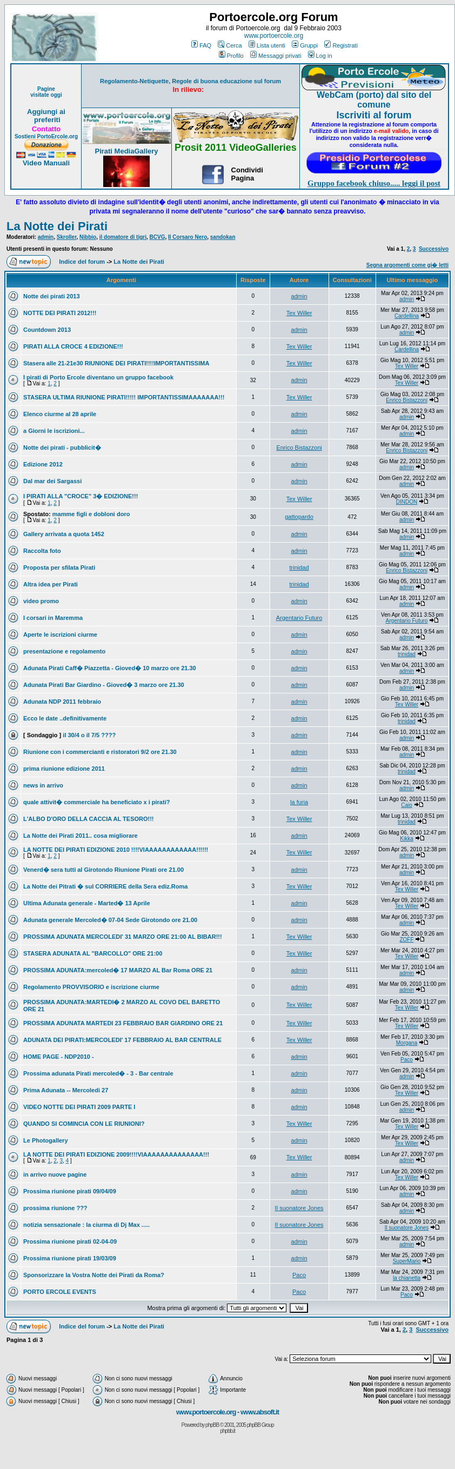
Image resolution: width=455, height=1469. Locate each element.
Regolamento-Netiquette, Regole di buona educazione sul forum (190, 81)
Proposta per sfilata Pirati (59, 567)
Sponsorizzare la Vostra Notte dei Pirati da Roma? (93, 1275)
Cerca (230, 45)
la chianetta (406, 1278)
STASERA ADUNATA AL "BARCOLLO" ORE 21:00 (92, 953)
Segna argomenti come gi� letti (407, 265)
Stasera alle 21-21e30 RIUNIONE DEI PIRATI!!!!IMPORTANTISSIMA (116, 363)
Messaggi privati (275, 55)
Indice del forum (82, 261)
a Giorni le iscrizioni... (54, 431)
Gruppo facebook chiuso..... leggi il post (373, 183)
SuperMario (407, 1261)
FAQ (201, 45)
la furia (299, 802)
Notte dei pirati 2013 (51, 296)
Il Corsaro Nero (187, 237)
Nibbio (87, 237)
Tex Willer (299, 313)
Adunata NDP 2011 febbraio (62, 701)
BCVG (157, 237)
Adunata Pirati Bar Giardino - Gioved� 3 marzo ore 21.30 (103, 685)
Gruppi (305, 45)
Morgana (406, 1043)
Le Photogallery (45, 1140)
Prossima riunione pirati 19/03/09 (69, 1258)
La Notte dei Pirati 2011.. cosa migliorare (80, 835)
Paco (406, 1060)
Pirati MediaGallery (126, 151)
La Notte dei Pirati (57, 226)
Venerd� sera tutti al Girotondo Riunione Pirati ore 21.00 (103, 869)
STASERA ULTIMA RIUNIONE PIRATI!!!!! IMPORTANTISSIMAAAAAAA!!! (123, 397)
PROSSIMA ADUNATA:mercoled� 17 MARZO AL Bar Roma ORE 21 (117, 970)
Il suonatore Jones (299, 1208)
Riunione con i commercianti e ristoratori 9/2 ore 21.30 (100, 752)
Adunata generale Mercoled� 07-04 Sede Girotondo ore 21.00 (110, 920)
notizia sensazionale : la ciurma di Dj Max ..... (86, 1224)
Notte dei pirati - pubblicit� (62, 447)
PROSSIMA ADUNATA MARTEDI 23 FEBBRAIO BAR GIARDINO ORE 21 (123, 1023)
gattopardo (299, 516)
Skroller (67, 237)
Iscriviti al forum (373, 115)
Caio (406, 805)
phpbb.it (227, 1431)
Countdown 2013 (47, 329)
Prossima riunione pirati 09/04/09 (69, 1191)
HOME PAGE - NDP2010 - (58, 1056)
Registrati (340, 45)
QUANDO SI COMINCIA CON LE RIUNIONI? (83, 1123)
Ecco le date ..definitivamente (64, 718)
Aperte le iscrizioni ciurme (60, 634)
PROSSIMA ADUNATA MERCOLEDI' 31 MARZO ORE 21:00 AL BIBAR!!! (122, 936)
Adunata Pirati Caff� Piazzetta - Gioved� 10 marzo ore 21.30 (109, 668)
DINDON (406, 502)
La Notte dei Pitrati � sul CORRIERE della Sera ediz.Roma (105, 886)
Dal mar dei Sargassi (52, 481)
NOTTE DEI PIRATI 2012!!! (59, 313)
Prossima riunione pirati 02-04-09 (70, 1241)
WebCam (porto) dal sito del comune (374, 99)
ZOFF (406, 940)
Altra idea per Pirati (50, 584)
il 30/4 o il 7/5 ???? (89, 735)
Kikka (406, 839)
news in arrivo (43, 785)
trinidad (299, 567)
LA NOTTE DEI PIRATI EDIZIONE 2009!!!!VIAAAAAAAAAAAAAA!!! (116, 1154)
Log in (320, 55)
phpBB (212, 1425)
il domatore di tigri (122, 237)
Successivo (434, 249)
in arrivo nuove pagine (54, 1174)
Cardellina (406, 316)
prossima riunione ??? (55, 1208)
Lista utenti (267, 45)
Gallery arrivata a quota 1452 (63, 534)
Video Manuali (46, 163)
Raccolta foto (42, 550)
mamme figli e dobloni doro (91, 514)
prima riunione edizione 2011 (64, 768)
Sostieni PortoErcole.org (46, 136)
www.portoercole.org (273, 35)
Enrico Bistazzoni (406, 400)
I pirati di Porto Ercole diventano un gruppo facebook (98, 377)
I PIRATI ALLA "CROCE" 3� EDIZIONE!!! (80, 496)
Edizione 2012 (43, 464)
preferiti (46, 120)
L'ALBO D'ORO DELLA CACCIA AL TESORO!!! (88, 819)
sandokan (223, 237)
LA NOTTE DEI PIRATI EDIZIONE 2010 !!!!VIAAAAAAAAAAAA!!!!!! (115, 849)
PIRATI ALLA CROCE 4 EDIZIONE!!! (73, 346)
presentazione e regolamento (64, 651)
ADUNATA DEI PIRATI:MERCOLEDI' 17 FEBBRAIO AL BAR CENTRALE (122, 1040)
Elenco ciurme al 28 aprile (59, 414)
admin (45, 237)
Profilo (231, 55)
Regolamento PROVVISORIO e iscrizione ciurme (91, 987)
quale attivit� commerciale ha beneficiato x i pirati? (96, 802)
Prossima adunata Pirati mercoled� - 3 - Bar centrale (98, 1073)
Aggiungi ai (46, 112)
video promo (41, 601)
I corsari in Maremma (53, 618)
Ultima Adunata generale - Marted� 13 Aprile (86, 903)
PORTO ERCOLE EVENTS (59, 1291)
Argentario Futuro (299, 618)
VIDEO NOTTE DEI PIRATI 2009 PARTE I (79, 1107)
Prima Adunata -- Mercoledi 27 (65, 1090)
